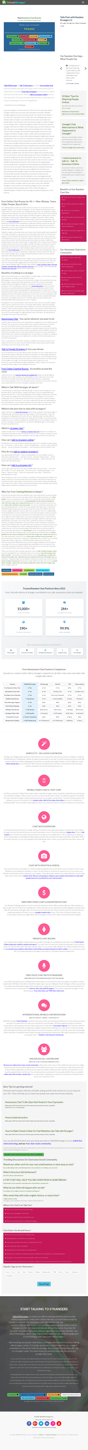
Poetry (67, 1272)
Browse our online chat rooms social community (21, 1065)
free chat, (31, 266)
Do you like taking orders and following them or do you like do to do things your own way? (30, 1168)
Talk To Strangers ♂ (31, 43)
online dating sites (12, 764)
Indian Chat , (14, 557)
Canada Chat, (51, 555)
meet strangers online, (44, 264)
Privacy (37, 1419)
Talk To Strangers (13, 36)
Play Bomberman (43, 1398)
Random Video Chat (35, 574)
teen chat (13, 268)
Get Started (13, 1395)
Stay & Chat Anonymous (10, 574)
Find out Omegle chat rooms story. (73, 147)
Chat (18, 1272)
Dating (38, 1272)
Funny (60, 1272)
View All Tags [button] (44, 1284)
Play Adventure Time (58, 1398)
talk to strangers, (22, 266)
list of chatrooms (14, 221)
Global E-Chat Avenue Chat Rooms (51, 1035)
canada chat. (26, 1074)
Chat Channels (21, 1021)
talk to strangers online (38, 94)
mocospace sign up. (60, 1026)
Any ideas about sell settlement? (13, 1175)
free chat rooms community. (38, 1143)
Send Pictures (17, 570)
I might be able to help (10, 1199)
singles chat (70, 832)
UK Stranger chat (49, 557)
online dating (27, 530)
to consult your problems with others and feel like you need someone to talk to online (37, 949)
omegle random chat (42, 912)
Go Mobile (23, 574)
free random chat (46, 85)
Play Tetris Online (28, 1398)
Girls (24, 1272)
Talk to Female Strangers (13, 349)
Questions (75, 1272)
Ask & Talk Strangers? (30, 40)
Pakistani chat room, (24, 557)
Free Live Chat (48, 574)
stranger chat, (5, 268)
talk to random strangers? (26, 451)
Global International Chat (70, 1395)
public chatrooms (71, 1322)
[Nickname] (29, 28)
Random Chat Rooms (31, 18)
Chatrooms (24, 36)
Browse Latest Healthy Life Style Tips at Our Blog (24, 1154)
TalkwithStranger (10, 85)
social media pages (37, 286)
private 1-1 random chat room (30, 431)
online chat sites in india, (13, 1074)
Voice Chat (33, 36)
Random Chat (44, 43)
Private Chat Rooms (43, 570)
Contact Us (48, 1419)
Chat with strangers (29, 91)
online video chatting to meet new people (17, 505)
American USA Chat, (37, 557)
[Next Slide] (86, 77)
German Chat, (5, 557)
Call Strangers (17, 40)
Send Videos (6, 570)
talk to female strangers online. (47, 551)
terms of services (51, 1434)
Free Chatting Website (21, 491)
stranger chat (16, 428)
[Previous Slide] (61, 77)
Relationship (46, 1272)
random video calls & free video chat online (48, 800)
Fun (13, 1272)
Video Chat (29, 46)
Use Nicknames (29, 570)
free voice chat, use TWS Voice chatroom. (49, 991)
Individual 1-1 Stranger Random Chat (33, 1395)
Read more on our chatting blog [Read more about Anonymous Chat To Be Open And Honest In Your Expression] (14, 1107)
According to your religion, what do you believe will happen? (21, 1191)
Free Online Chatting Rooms (15, 368)
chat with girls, (12, 266)
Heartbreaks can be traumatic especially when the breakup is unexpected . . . (26, 1183)
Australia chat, (42, 555)
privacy (41, 1434)
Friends (30, 1272)
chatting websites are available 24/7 (27, 375)
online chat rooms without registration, (25, 563)
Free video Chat (53, 1395)
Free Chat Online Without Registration (29, 20)
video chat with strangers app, (46, 563)
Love (7, 1272)
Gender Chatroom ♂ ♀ (17, 43)
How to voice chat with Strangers (42, 988)
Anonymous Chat (9, 319)
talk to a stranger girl (21, 465)
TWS (54, 1272)
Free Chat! (42, 40)
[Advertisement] (44, 11)
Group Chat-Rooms (45, 36)
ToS (42, 1419)
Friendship (9, 1276)
